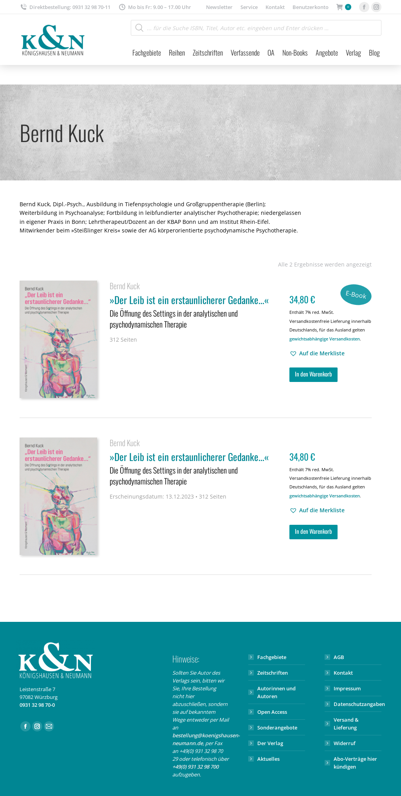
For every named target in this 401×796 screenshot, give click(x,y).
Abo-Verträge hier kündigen (355, 762)
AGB (339, 657)
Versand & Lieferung (346, 723)
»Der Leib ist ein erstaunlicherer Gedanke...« (195, 312)
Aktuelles (268, 758)
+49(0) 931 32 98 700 (195, 766)
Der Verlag (270, 743)
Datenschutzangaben (359, 704)
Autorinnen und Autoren (276, 692)
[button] (317, 353)
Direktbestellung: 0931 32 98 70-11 (65, 7)
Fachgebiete (271, 657)
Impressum (347, 688)
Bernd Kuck (125, 286)
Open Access (272, 711)
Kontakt (343, 672)
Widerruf (345, 743)
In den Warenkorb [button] (313, 373)
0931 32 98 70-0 (37, 704)
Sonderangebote (277, 727)
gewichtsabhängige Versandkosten (324, 339)
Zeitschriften (272, 672)
